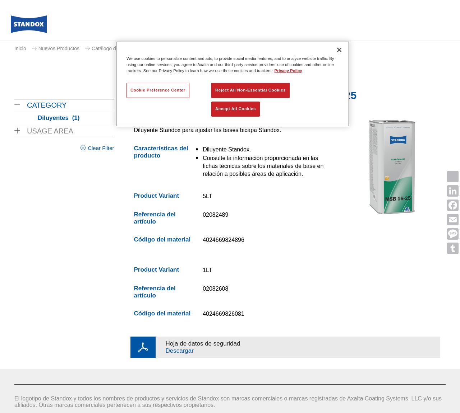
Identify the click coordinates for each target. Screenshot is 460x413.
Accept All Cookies (235, 109)
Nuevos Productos (58, 48)
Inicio (20, 48)
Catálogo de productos (117, 48)
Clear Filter (101, 148)
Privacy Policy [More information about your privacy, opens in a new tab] (288, 71)
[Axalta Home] (29, 26)
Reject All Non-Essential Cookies (250, 90)
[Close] (339, 50)
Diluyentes (58, 117)
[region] (232, 84)
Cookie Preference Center (157, 90)
